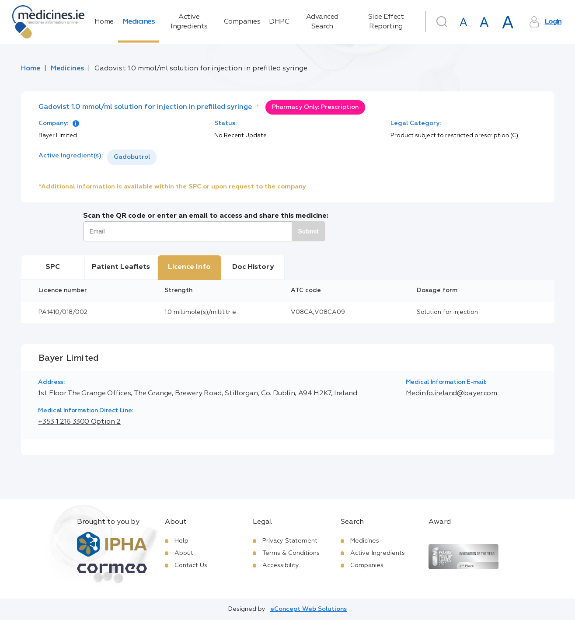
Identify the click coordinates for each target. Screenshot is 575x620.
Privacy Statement (289, 541)
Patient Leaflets (121, 267)
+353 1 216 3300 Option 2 (79, 421)
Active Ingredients (189, 22)
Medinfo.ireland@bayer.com (451, 393)
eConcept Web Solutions (308, 609)
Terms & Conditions (291, 553)
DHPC (279, 21)
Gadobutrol (132, 157)
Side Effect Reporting (386, 22)
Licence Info (189, 267)
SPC (52, 267)
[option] (132, 157)
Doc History (253, 267)
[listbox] (132, 157)
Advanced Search (322, 22)
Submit (308, 231)
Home (104, 21)
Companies (242, 21)
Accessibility (280, 565)
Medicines (138, 21)
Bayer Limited (57, 136)
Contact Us (190, 565)
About (183, 553)
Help (181, 541)
